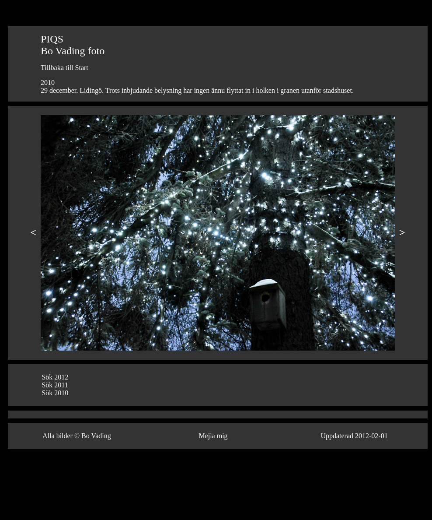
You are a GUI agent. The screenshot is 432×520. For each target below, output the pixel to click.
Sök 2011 (55, 385)
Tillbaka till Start (64, 67)
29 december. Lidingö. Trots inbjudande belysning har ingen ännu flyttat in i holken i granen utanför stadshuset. (197, 90)
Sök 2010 (55, 393)
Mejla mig (213, 435)
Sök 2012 (55, 377)
